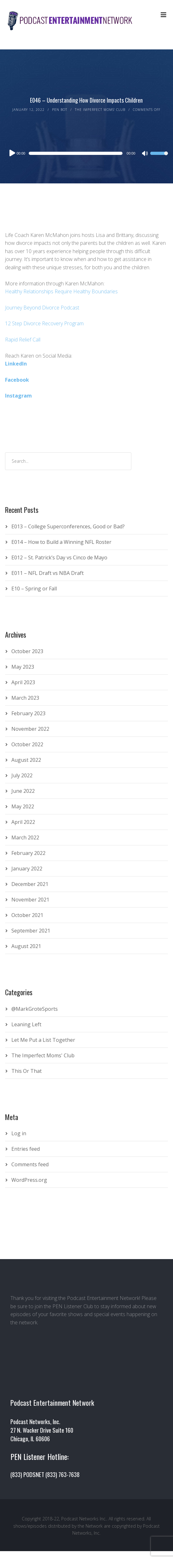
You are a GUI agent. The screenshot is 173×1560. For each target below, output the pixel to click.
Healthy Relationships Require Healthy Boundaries (61, 291)
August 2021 (26, 946)
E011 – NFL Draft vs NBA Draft (47, 573)
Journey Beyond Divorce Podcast (42, 307)
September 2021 (30, 930)
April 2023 (23, 682)
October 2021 (27, 915)
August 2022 (26, 759)
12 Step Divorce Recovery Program (44, 323)
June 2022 (23, 790)
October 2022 (27, 744)
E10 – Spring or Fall (34, 588)
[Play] (12, 153)
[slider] (75, 153)
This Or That (26, 1070)
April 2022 (23, 821)
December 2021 (29, 884)
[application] (86, 153)
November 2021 (30, 899)
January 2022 (26, 868)
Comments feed (30, 1164)
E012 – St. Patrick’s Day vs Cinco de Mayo (59, 557)
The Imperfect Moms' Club (100, 109)
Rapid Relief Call (22, 339)
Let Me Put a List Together (43, 1039)
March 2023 (25, 697)
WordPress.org (29, 1179)
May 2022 (22, 806)
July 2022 (22, 775)
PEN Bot (59, 109)
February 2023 (28, 713)
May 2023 (22, 666)
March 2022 (25, 837)
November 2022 (30, 728)
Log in (18, 1133)
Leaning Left (26, 1024)
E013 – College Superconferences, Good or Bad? (68, 526)
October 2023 (27, 651)
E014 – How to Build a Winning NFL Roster (61, 541)
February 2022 (28, 853)
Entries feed (25, 1148)
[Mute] (145, 154)
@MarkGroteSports (34, 1008)
